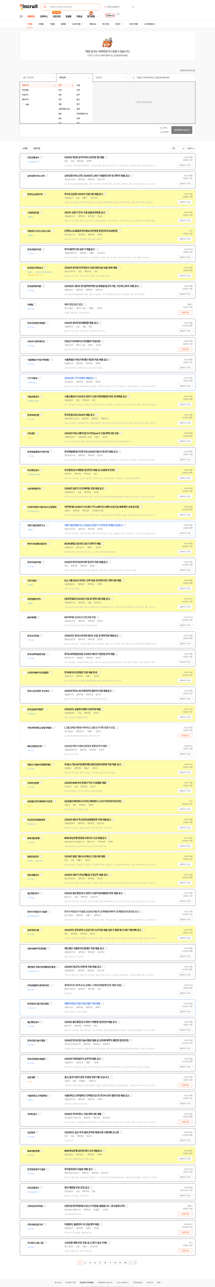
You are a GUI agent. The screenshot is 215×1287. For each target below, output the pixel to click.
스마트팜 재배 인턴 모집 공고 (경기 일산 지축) (85, 1242)
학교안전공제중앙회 (36, 819)
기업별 (52, 24)
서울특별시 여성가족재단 (38, 359)
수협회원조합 (33, 212)
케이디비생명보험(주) (37, 543)
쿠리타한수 (32, 1114)
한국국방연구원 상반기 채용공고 (79, 249)
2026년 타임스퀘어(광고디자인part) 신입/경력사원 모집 (91, 433)
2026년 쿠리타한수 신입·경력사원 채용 (82, 1114)
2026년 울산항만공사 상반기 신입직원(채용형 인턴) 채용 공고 (93, 893)
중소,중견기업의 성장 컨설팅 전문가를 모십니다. (86, 1077)
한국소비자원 (33, 635)
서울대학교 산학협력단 (37, 1095)
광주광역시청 (33, 930)
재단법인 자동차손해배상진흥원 (41, 967)
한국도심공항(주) (35, 194)
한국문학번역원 (34, 286)
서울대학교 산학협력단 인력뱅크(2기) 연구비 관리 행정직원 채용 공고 (96, 1095)
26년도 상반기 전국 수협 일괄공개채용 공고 (84, 212)
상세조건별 (76, 24)
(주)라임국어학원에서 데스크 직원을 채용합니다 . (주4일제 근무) (94, 1206)
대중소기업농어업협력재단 (39, 764)
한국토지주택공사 (35, 267)
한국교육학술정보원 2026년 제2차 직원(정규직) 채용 (89, 654)
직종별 (40, 24)
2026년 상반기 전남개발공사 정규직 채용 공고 (86, 875)
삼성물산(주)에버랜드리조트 (40, 801)
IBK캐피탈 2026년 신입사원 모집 (80, 617)
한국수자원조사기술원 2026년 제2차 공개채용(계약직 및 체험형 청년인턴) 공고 (101, 911)
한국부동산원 (33, 415)
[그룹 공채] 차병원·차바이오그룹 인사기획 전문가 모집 (89, 727)
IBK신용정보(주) (34, 746)
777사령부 (32, 378)
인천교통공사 (33, 157)
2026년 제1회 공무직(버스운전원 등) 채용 (84, 157)
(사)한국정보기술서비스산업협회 (41, 507)
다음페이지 (130, 1262)
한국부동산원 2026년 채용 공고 (79, 415)
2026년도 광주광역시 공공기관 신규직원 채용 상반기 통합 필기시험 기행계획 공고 (102, 930)
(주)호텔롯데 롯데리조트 (38, 985)
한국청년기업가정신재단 (38, 1003)
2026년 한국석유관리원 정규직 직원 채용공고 (86, 562)
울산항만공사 (33, 893)
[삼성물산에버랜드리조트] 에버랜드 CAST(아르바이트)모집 (92, 801)
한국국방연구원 (34, 249)
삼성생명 (31, 1077)
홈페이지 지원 (185, 165)
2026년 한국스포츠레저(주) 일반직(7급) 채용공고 (88, 691)
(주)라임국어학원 (35, 1206)
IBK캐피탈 (32, 617)
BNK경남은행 (33, 838)
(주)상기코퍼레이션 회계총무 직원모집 (82, 341)
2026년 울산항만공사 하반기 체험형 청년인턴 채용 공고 (90, 1022)
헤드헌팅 (105, 24)
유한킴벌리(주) (34, 599)
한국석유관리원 (34, 562)
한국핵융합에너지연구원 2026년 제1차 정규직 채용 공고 (91, 451)
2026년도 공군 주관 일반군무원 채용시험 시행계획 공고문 (91, 1132)
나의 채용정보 (149, 24)
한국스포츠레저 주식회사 (38, 691)
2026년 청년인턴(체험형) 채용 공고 (81, 323)
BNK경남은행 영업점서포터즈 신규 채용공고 (85, 838)
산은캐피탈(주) (34, 488)
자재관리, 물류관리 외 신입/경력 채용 (81, 1224)
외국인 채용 (133, 24)
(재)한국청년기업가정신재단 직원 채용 (82, 1003)
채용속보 (92, 24)
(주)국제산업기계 (35, 1224)
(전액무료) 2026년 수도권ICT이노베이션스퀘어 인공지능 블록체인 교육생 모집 (101, 507)
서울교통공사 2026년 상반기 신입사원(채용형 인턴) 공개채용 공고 (95, 396)
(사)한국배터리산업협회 (38, 672)
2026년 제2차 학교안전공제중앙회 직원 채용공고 (87, 819)
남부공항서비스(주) (36, 175)
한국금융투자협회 (35, 709)
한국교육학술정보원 (36, 654)
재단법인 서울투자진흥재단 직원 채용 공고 (84, 948)
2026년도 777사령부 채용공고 (79, 378)
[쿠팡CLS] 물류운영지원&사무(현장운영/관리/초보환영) (90, 231)
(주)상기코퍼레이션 (36, 341)
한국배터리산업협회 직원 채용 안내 (80, 672)
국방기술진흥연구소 (36, 525)
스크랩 (24, 148)
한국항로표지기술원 (36, 1169)
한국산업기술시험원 (36, 1040)
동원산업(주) (33, 856)
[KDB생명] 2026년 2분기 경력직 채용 (82, 543)
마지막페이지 (135, 1262)
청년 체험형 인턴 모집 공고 (76, 1187)
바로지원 (185, 312)
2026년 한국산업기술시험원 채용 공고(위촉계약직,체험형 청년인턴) (96, 1040)
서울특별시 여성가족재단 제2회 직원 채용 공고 (86, 359)
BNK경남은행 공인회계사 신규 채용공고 (83, 1151)
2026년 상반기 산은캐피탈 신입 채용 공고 (84, 488)
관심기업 (36, 148)
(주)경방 (31, 433)
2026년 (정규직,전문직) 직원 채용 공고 (82, 967)
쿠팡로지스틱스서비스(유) (39, 231)
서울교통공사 (33, 396)
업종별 (63, 24)
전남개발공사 (33, 875)
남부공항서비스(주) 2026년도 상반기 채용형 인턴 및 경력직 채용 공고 (97, 175)
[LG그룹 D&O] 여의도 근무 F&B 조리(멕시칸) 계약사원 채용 (92, 580)
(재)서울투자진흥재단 (37, 948)
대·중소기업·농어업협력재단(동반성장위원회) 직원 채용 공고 (92, 764)
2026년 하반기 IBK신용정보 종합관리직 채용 (85, 746)
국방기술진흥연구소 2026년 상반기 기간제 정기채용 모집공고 (93, 525)
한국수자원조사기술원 (37, 911)
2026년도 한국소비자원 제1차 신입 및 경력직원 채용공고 (91, 635)
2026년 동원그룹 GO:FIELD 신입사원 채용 (84, 856)
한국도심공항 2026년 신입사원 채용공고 (83, 194)
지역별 (29, 24)
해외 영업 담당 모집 (73, 304)
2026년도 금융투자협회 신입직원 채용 (82, 709)
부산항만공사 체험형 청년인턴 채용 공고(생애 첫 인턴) (89, 470)
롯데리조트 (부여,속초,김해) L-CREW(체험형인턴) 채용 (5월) (92, 985)
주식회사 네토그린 (35, 1242)
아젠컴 (30, 304)
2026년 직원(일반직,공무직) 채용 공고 (82, 1059)
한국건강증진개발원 (36, 323)
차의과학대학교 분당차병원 (39, 727)
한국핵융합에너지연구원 (38, 451)
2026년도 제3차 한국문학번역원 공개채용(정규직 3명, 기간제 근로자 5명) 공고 (101, 286)
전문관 (117, 24)
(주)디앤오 (32, 580)
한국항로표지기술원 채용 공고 (78, 1169)
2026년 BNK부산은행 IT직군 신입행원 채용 (85, 783)
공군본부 (31, 1132)
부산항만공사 (33, 470)
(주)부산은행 (33, 783)
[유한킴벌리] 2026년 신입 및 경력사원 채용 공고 (87, 599)
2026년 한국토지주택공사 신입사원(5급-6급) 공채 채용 (90, 267)
